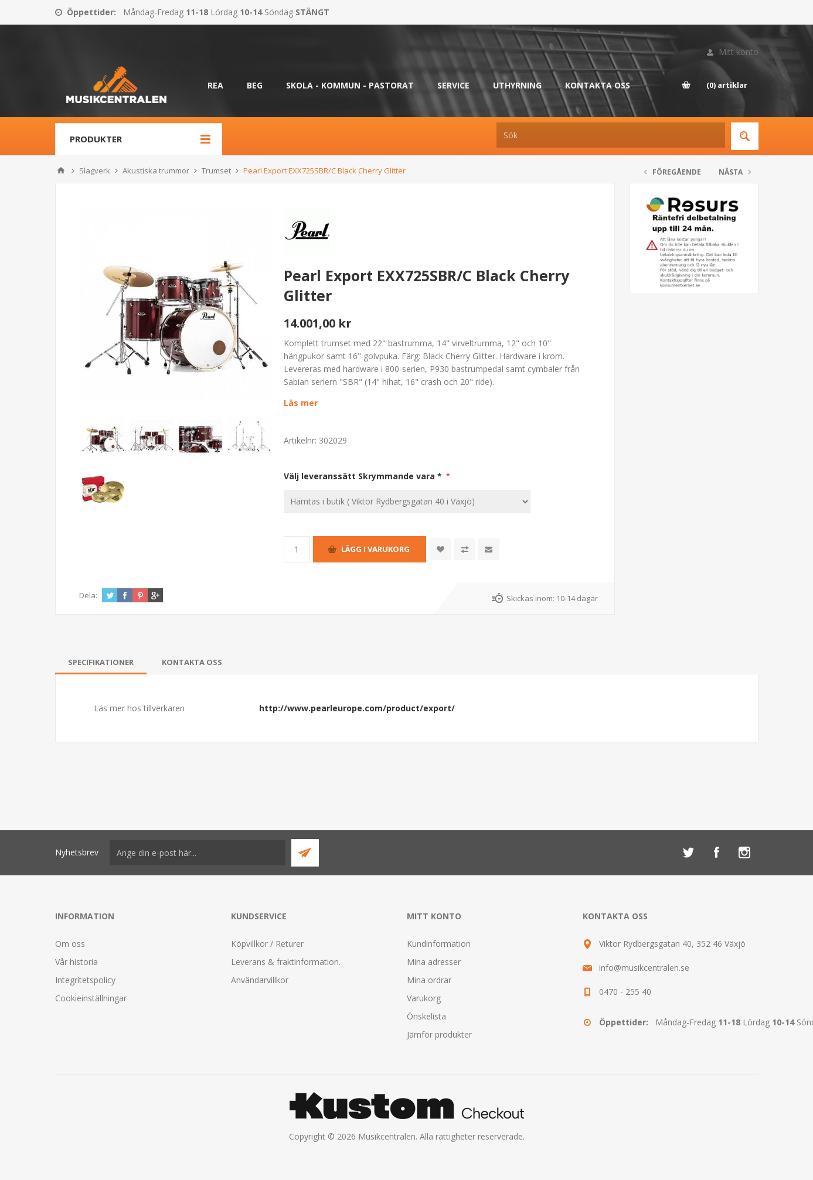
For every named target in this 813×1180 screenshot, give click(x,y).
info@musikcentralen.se (644, 967)
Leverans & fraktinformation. (286, 961)
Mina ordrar (429, 979)
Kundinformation (439, 943)
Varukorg (424, 998)
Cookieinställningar (91, 998)
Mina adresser (434, 961)
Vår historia (76, 961)
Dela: (88, 595)
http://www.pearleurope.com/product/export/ (357, 708)
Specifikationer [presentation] (101, 662)
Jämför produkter (439, 1034)
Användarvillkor (259, 979)
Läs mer (301, 402)
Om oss (70, 943)
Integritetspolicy (85, 979)
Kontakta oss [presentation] (192, 662)
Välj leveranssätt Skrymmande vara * (364, 476)
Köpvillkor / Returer (267, 943)
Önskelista (426, 1016)
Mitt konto (738, 51)
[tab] (101, 662)
